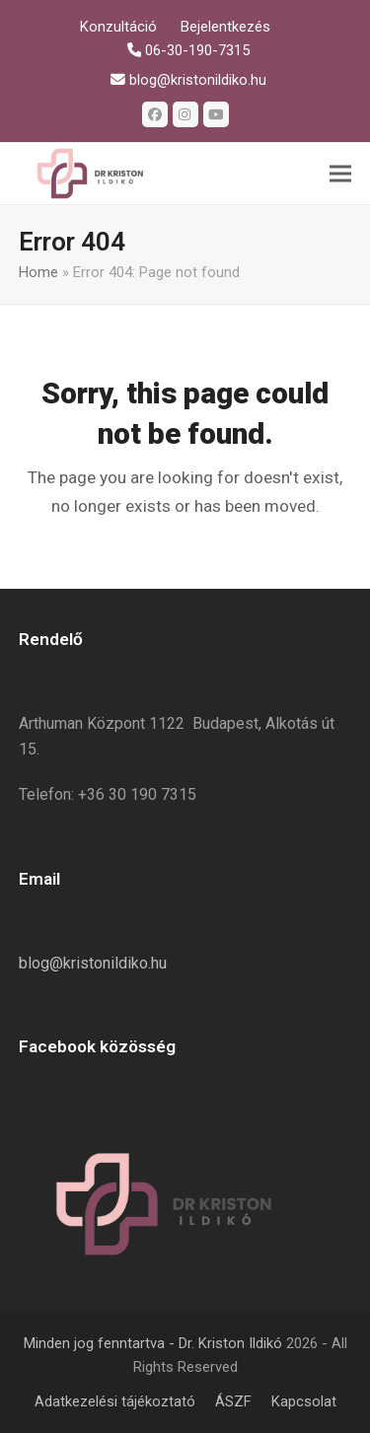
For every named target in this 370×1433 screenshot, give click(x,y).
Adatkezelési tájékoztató (115, 1401)
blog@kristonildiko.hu (93, 963)
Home (38, 272)
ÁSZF (233, 1401)
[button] (340, 174)
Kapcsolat (303, 1401)
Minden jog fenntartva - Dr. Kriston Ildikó (153, 1343)
